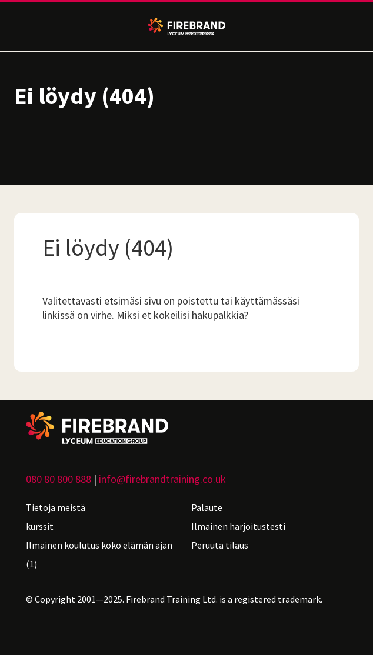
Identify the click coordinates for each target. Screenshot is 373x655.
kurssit (40, 526)
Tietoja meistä (55, 507)
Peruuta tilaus (219, 545)
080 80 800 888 (58, 479)
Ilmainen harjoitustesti (238, 526)
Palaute (206, 507)
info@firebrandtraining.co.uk (162, 479)
